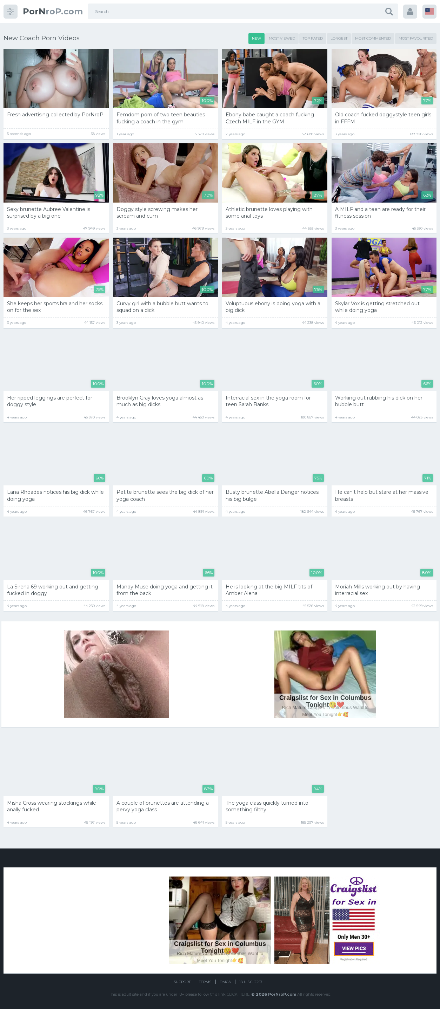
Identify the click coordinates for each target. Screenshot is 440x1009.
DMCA (225, 982)
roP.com (53, 11)
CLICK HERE (238, 994)
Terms (205, 982)
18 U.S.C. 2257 (250, 982)
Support (182, 982)
